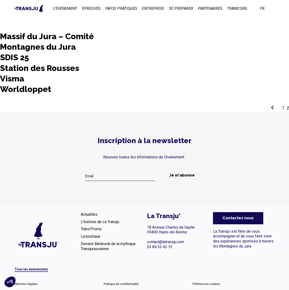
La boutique (90, 236)
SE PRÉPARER (181, 8)
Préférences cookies (206, 284)
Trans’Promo (91, 229)
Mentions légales (26, 284)
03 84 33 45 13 (159, 247)
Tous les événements (31, 269)
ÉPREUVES (91, 8)
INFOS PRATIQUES (121, 8)
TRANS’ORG (237, 8)
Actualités (89, 214)
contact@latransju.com (165, 242)
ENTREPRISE (153, 8)
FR (262, 8)
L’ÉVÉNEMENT (65, 8)
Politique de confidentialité (121, 284)
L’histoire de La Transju (100, 222)
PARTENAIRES (210, 8)
